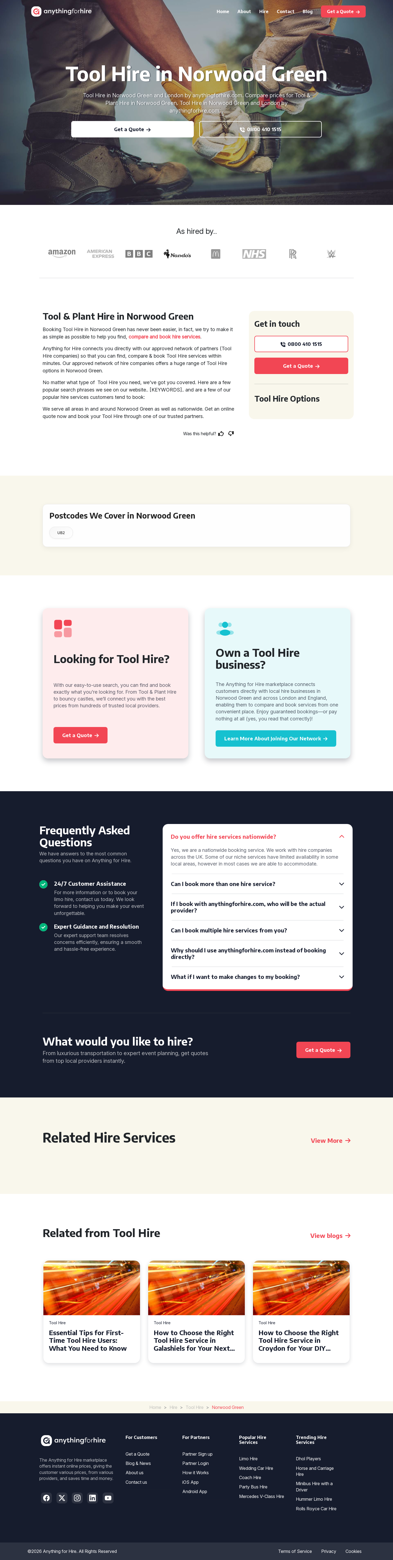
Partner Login (195, 1463)
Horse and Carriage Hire (315, 1471)
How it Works (195, 1472)
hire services (186, 337)
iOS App (190, 1482)
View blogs (330, 1235)
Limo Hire (248, 1458)
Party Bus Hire (253, 1487)
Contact (285, 11)
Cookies (354, 1551)
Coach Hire (250, 1477)
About (244, 11)
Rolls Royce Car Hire (316, 1508)
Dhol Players (308, 1458)
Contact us (136, 1482)
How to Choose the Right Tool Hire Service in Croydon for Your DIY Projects (298, 1340)
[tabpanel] (91, 1312)
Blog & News (138, 1463)
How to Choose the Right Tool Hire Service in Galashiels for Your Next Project (194, 1340)
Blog (308, 11)
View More (330, 1140)
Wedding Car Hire (256, 1468)
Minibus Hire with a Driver (314, 1486)
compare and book (150, 337)
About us (135, 1472)
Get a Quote (138, 1454)
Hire (264, 11)
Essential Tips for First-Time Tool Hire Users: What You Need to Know (88, 1340)
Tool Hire (57, 1323)
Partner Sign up (197, 1454)
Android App (194, 1491)
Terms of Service (295, 1551)
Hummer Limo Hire (314, 1499)
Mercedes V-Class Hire (261, 1496)
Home (223, 11)
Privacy (328, 1551)
